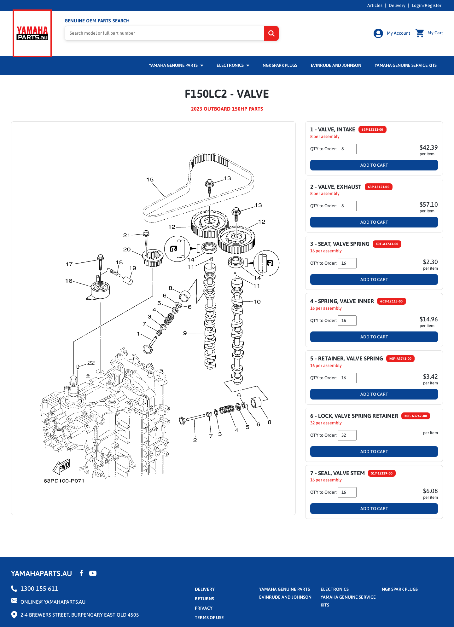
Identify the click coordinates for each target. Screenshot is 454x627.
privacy (203, 604)
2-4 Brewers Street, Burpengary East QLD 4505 (79, 611)
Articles (374, 5)
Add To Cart (374, 161)
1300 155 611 (39, 585)
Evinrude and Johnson (336, 62)
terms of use (209, 614)
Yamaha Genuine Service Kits (406, 62)
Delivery (397, 5)
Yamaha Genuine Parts (176, 62)
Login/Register (426, 5)
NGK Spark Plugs (280, 62)
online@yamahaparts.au (52, 598)
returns (204, 595)
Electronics (233, 62)
